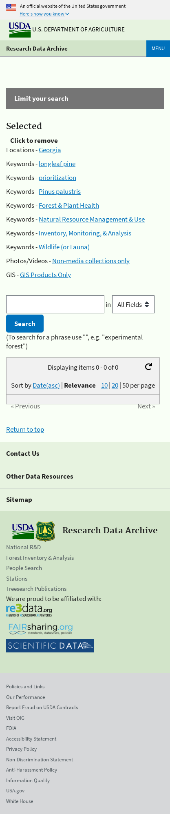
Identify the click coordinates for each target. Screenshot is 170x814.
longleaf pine (57, 163)
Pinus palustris (60, 191)
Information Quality (28, 780)
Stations (16, 578)
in (130, 304)
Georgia (50, 149)
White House (19, 801)
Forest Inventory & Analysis (40, 557)
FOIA (11, 728)
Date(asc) (46, 385)
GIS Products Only (45, 274)
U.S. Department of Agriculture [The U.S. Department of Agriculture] (67, 29)
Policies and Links (25, 686)
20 (115, 385)
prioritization (57, 177)
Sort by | (53, 385)
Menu (158, 48)
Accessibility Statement (31, 738)
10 (104, 385)
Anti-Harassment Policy (31, 769)
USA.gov (15, 790)
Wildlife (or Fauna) (64, 246)
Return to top (25, 429)
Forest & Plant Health (69, 205)
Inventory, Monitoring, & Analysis (85, 232)
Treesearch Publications (36, 588)
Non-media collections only (91, 260)
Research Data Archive (37, 48)
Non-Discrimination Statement (39, 759)
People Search (24, 568)
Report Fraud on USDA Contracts (42, 707)
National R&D (23, 547)
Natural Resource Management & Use (92, 219)
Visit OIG (15, 717)
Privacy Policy (21, 748)
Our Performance (25, 697)
